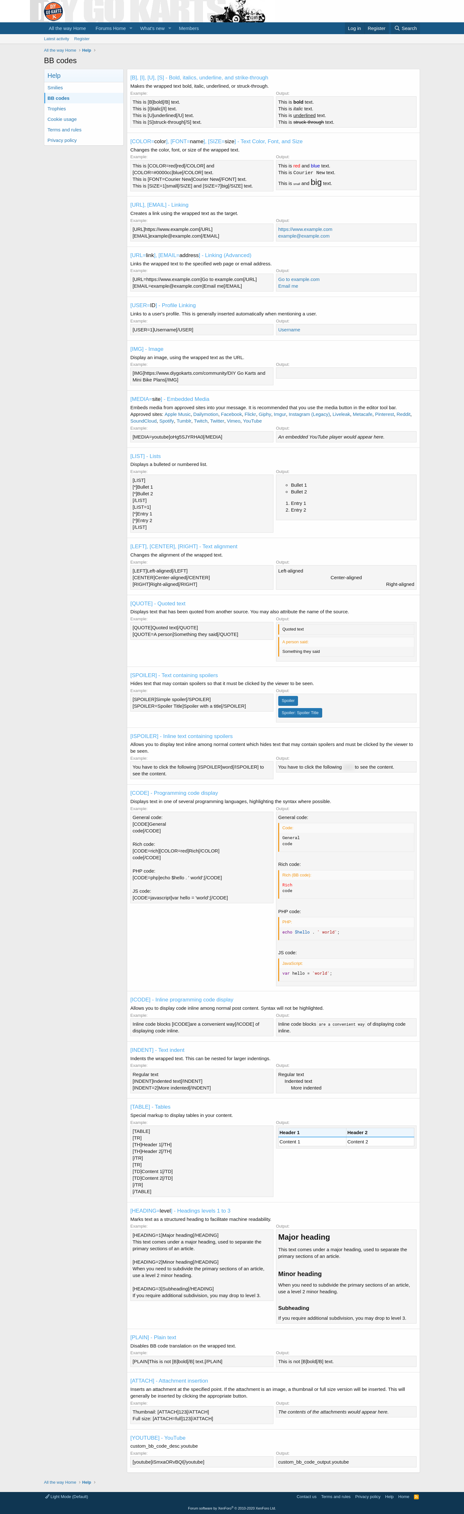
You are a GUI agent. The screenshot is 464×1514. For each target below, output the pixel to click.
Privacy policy (62, 140)
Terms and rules (64, 129)
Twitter (217, 421)
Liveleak (341, 414)
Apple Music (178, 414)
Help (389, 1496)
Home (404, 1496)
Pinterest (384, 414)
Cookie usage (62, 119)
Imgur (280, 414)
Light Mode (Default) (66, 1496)
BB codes (58, 98)
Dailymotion (205, 414)
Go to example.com (299, 279)
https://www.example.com (305, 229)
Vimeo (233, 421)
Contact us (306, 1496)
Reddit (403, 414)
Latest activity (56, 38)
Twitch (201, 421)
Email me (288, 286)
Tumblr (184, 421)
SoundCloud (143, 421)
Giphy (265, 414)
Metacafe (363, 414)
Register (82, 38)
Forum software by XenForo (232, 1508)
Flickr (250, 414)
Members (189, 28)
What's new (152, 28)
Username (289, 329)
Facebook (231, 414)
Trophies (56, 108)
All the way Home (67, 28)
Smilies (55, 87)
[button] (131, 28)
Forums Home (111, 28)
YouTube (252, 421)
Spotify (166, 421)
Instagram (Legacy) (309, 414)
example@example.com (304, 236)
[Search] (405, 28)
